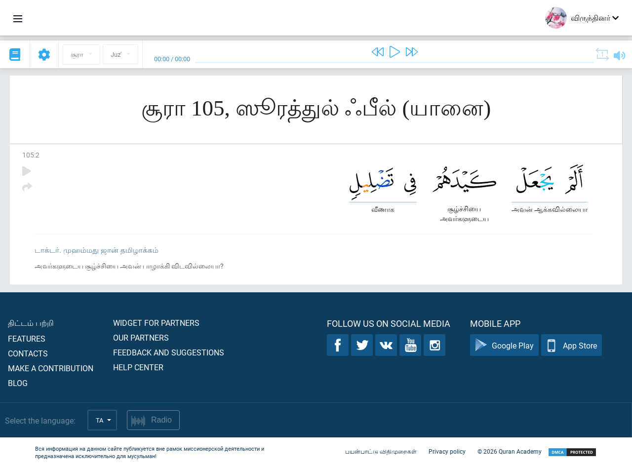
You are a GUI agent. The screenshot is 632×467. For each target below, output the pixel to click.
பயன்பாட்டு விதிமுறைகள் (381, 451)
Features (26, 338)
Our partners (141, 337)
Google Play (504, 345)
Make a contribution (50, 368)
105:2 (31, 154)
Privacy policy (447, 451)
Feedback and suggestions (168, 352)
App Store (571, 345)
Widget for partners (156, 322)
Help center (138, 367)
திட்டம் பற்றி (31, 322)
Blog (18, 383)
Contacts (28, 353)
